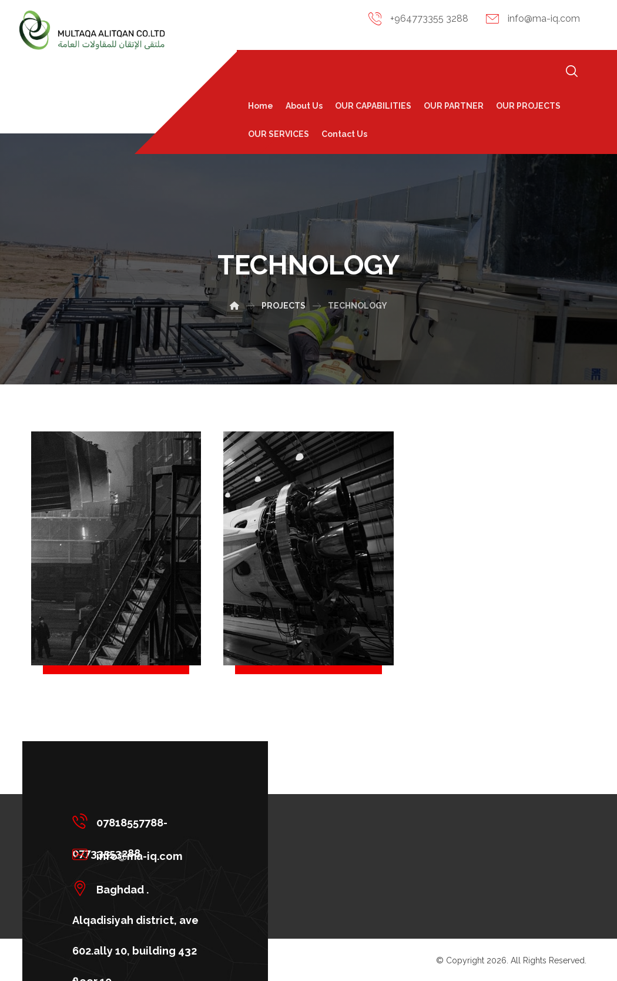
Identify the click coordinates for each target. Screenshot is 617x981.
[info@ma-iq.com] (141, 854)
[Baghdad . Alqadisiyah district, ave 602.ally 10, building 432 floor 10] (141, 888)
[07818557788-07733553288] (141, 821)
